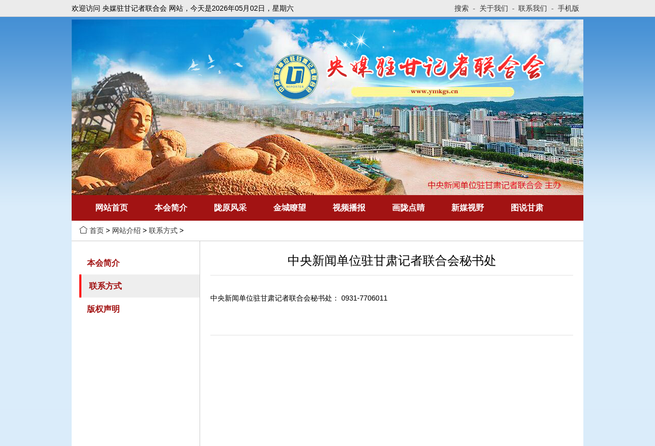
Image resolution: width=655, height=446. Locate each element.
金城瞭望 (289, 207)
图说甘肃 (527, 207)
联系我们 (536, 8)
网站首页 (111, 207)
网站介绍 (126, 230)
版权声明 (103, 309)
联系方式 (163, 230)
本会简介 (171, 207)
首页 (97, 230)
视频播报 (349, 207)
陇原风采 (230, 207)
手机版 (568, 8)
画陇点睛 (408, 207)
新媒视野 (467, 207)
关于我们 (497, 8)
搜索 (464, 8)
